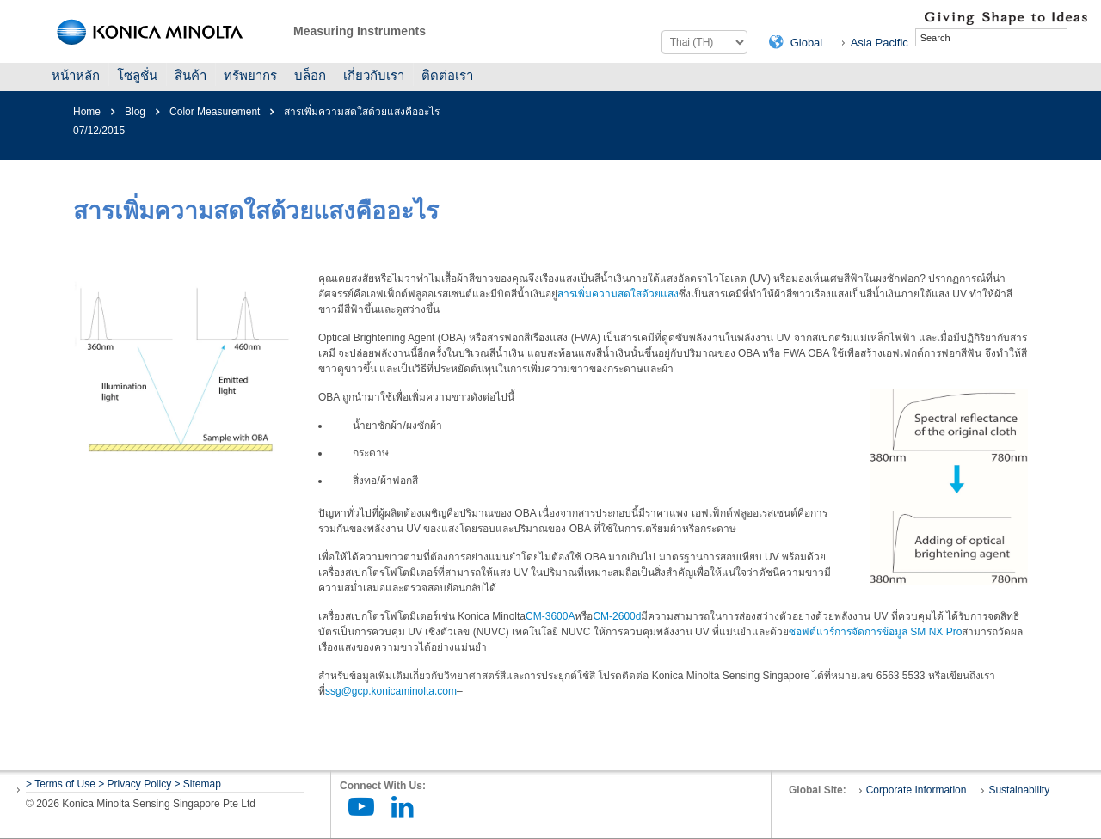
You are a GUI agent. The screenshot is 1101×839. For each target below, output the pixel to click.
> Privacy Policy (134, 784)
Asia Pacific (879, 42)
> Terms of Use (62, 784)
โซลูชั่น (137, 75)
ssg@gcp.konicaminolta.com (391, 691)
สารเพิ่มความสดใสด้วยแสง (618, 294)
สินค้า (190, 75)
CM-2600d (617, 616)
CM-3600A (550, 616)
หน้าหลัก (76, 75)
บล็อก (310, 75)
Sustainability (1018, 790)
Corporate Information (916, 790)
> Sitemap (198, 784)
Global (806, 42)
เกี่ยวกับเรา (373, 75)
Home (87, 112)
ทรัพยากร (250, 75)
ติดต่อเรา (447, 75)
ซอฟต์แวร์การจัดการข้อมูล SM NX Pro (875, 632)
